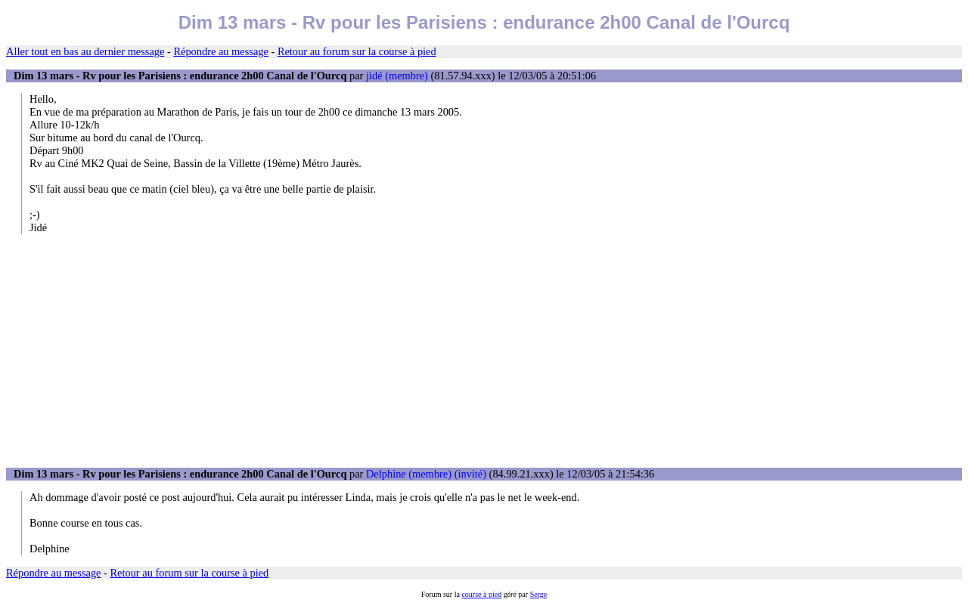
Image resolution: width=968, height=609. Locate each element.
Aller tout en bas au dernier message (85, 51)
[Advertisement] (484, 350)
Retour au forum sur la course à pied (357, 51)
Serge (539, 594)
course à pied (481, 594)
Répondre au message (220, 51)
